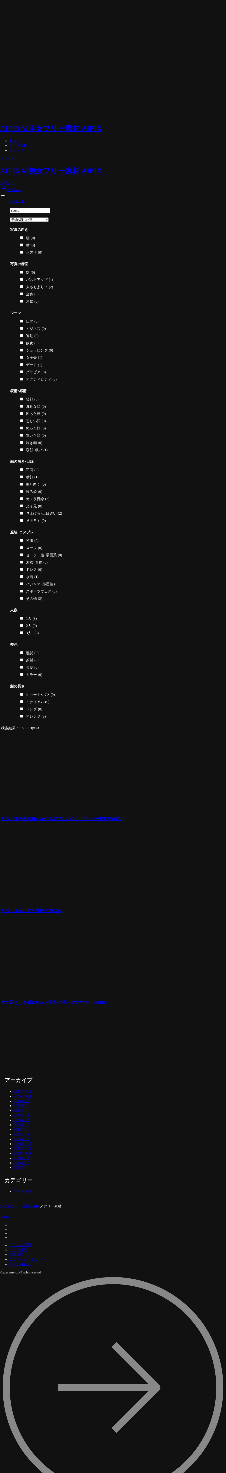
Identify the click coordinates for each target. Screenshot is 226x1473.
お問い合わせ (20, 1264)
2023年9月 (22, 1158)
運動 (32, 336)
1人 (31, 619)
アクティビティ (41, 379)
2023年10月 (23, 1153)
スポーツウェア (41, 591)
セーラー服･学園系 (44, 555)
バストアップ (39, 280)
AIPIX (5, 1217)
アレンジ (36, 716)
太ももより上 (39, 287)
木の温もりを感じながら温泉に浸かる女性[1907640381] (54, 1002)
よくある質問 (20, 1245)
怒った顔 (36, 428)
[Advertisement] (45, 1041)
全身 (32, 294)
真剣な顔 (36, 407)
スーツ (34, 548)
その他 (34, 599)
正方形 (34, 253)
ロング (34, 709)
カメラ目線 (37, 499)
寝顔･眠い (37, 450)
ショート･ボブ (40, 695)
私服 (32, 541)
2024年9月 (22, 1101)
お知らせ (16, 150)
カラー (34, 675)
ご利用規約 (18, 1250)
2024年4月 (22, 1125)
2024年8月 (22, 1106)
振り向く (36, 484)
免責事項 (16, 1254)
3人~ (32, 633)
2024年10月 (23, 1096)
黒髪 (32, 653)
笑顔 (32, 399)
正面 (32, 470)
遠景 (32, 301)
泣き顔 (34, 443)
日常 (32, 321)
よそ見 (34, 506)
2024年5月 (22, 1120)
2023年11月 (22, 1148)
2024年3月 (22, 1129)
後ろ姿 (34, 492)
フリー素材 (18, 145)
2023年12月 (23, 1144)
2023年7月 (22, 1167)
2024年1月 (22, 1139)
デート (34, 365)
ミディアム (37, 702)
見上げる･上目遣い (44, 513)
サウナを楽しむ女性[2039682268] (32, 910)
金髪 (32, 667)
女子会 (34, 358)
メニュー (7, 159)
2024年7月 (22, 1110)
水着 (32, 577)
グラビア (36, 372)
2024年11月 (22, 1091)
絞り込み (11, 190)
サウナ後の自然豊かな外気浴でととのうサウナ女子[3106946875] (62, 818)
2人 (31, 626)
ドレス (34, 570)
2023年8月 (22, 1163)
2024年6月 (22, 1115)
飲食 (32, 343)
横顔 (32, 477)
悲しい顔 (36, 421)
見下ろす (36, 521)
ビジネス (36, 329)
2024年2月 (22, 1134)
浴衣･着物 (37, 562)
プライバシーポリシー (27, 1259)
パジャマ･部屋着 (42, 584)
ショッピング (39, 350)
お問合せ (7, 183)
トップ (14, 141)
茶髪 (32, 660)
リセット (17, 201)
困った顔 (36, 414)
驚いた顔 (36, 436)
